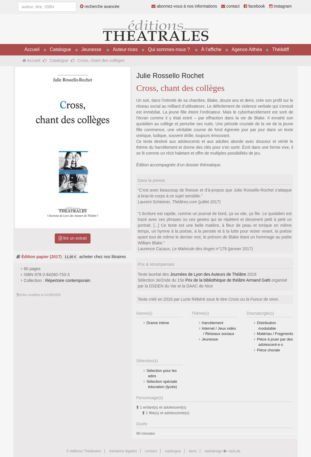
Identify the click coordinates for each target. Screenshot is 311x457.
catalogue (173, 451)
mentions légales (123, 451)
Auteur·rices (125, 49)
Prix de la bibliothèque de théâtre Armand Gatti (227, 280)
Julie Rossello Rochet (170, 75)
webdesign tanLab (222, 451)
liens (192, 451)
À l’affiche (211, 49)
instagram (280, 6)
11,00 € (70, 257)
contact (230, 6)
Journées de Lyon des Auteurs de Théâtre (208, 274)
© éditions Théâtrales (83, 451)
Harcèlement (212, 323)
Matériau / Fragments (275, 333)
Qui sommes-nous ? (169, 49)
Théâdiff (280, 49)
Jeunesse (91, 49)
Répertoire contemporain (67, 280)
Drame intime (157, 323)
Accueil (32, 49)
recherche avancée (99, 6)
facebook (254, 6)
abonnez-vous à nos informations (184, 6)
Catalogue (60, 49)
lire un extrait (73, 238)
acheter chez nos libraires (102, 256)
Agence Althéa (247, 49)
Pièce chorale (268, 350)
